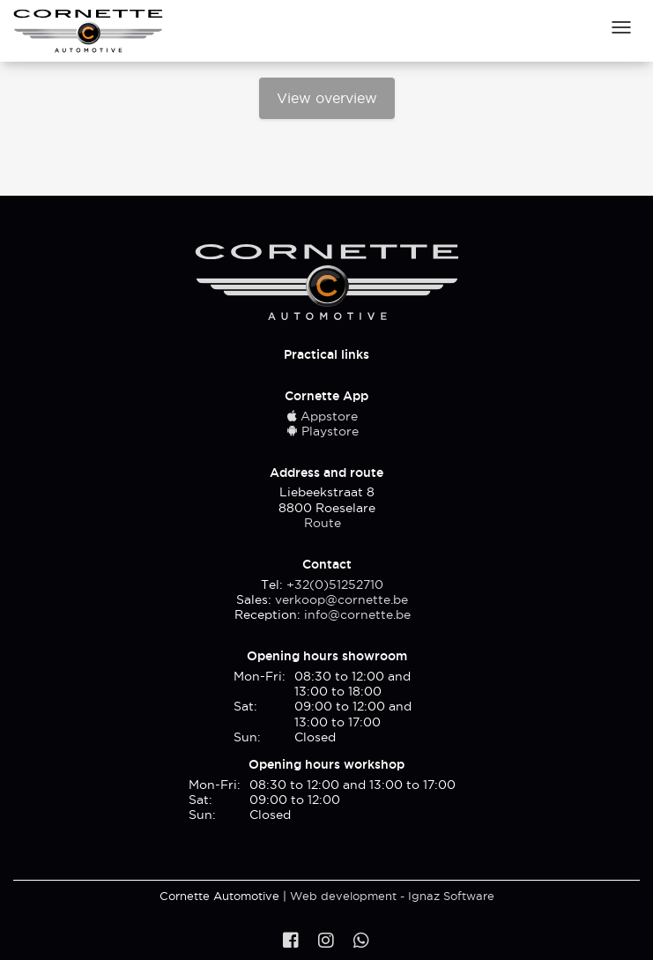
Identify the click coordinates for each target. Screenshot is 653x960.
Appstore (322, 416)
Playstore (322, 431)
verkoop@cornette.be (341, 599)
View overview (327, 98)
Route (322, 523)
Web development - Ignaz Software (392, 895)
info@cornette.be (357, 614)
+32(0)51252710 (334, 584)
